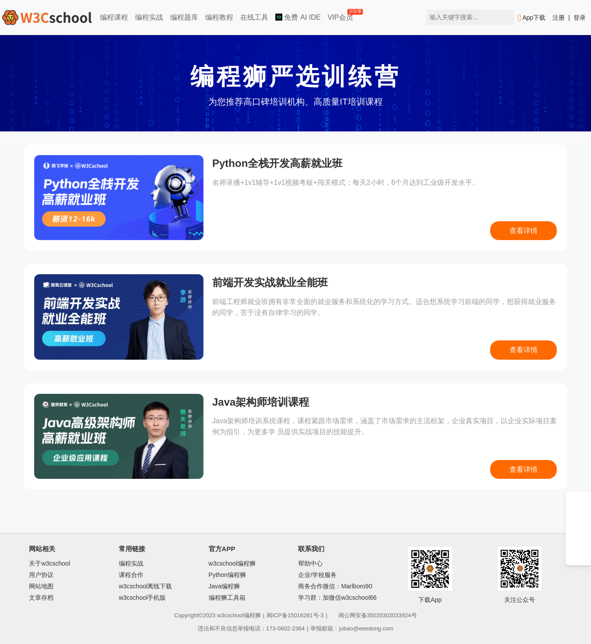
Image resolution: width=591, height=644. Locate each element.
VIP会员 (341, 15)
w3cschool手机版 (142, 597)
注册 (558, 17)
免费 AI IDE (297, 17)
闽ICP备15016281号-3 (295, 615)
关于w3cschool (49, 563)
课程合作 (131, 574)
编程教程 (219, 17)
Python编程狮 (227, 574)
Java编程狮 (224, 586)
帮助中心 (310, 563)
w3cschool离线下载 (145, 586)
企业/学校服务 (317, 574)
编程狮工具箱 (227, 597)
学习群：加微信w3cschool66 (337, 597)
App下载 (531, 18)
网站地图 (41, 586)
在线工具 (254, 17)
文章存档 (41, 597)
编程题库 (184, 17)
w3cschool (230, 615)
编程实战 (149, 17)
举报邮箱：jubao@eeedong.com (351, 628)
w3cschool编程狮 (232, 563)
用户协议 (41, 574)
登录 (579, 17)
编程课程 (114, 17)
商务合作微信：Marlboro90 (335, 586)
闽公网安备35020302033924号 (373, 615)
